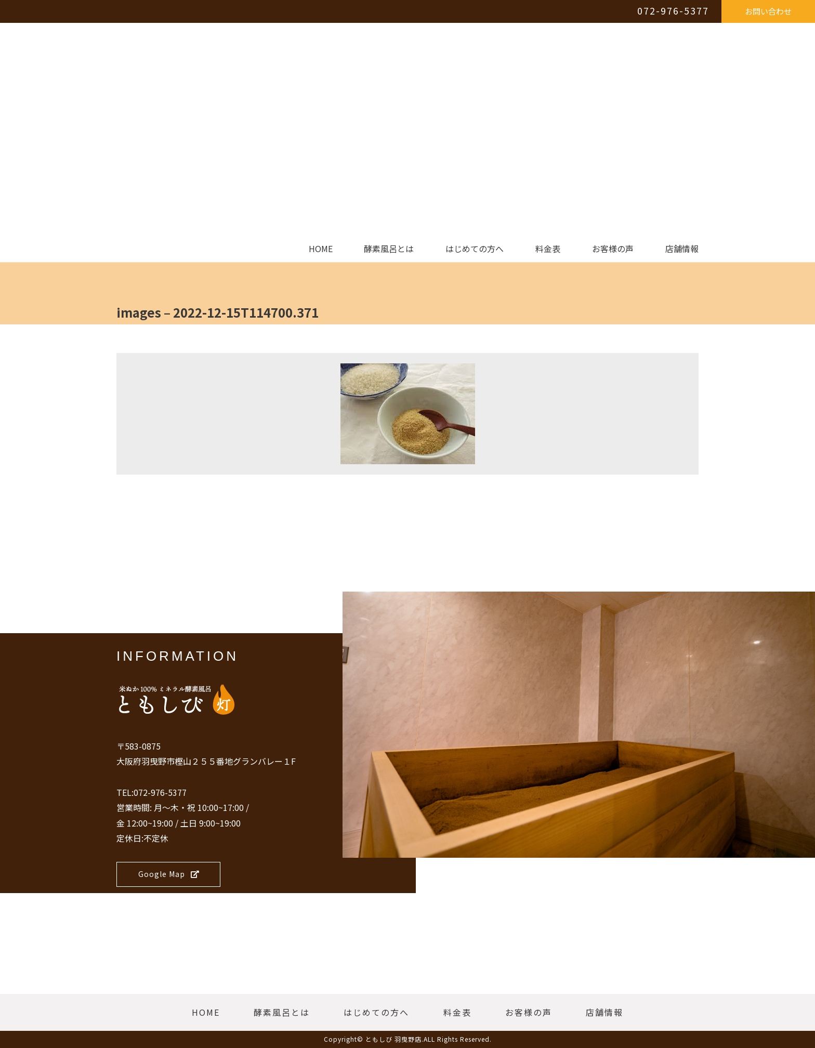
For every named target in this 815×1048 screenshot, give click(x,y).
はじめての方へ (474, 249)
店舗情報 (682, 249)
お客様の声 (613, 249)
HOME (321, 249)
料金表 (547, 249)
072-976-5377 (673, 10)
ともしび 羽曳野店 (393, 1038)
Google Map (169, 874)
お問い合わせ (768, 11)
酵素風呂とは (389, 249)
